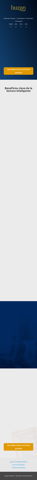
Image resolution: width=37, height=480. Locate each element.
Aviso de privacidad (18, 464)
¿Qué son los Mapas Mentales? (18, 462)
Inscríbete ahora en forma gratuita (18, 71)
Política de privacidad (18, 467)
